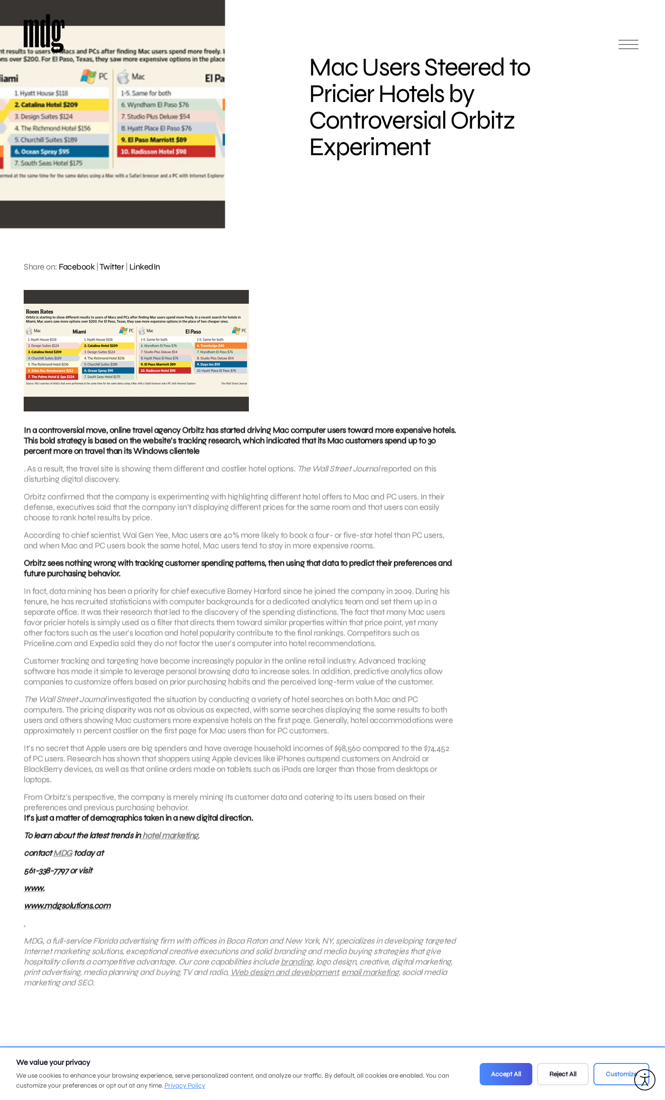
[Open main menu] (628, 48)
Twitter (112, 266)
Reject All (562, 1074)
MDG (62, 857)
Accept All (506, 1074)
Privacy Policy (184, 1085)
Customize (621, 1074)
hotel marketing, (170, 840)
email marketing (370, 976)
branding (296, 966)
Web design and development (284, 976)
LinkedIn (144, 266)
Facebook (76, 266)
